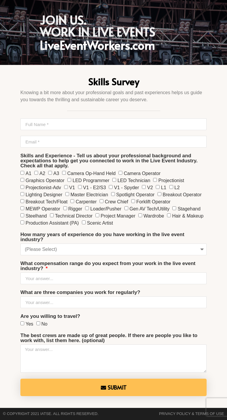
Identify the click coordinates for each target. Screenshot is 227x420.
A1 (28, 173)
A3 (56, 173)
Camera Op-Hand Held (91, 173)
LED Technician (133, 180)
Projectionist (171, 180)
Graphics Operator (44, 180)
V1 (72, 187)
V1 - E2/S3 (94, 187)
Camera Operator (142, 173)
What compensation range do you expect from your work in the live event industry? (107, 266)
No (44, 323)
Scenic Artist (100, 222)
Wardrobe (153, 215)
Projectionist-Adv (43, 187)
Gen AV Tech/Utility (149, 208)
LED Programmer (91, 180)
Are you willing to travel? (50, 316)
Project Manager (118, 215)
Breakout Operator (182, 194)
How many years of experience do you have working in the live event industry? (102, 237)
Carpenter (86, 201)
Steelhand (36, 215)
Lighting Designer (43, 194)
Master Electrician (89, 194)
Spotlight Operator (135, 194)
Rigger (75, 208)
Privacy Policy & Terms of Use (191, 413)
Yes (29, 323)
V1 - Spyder (126, 187)
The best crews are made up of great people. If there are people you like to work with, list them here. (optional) (108, 338)
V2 (150, 187)
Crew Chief (116, 201)
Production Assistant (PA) (52, 222)
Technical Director (74, 215)
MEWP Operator (42, 208)
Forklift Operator (153, 201)
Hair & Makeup (188, 215)
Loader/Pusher (105, 208)
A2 (42, 173)
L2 (177, 187)
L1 (163, 187)
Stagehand (189, 208)
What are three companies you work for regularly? (80, 292)
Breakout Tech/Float (46, 201)
